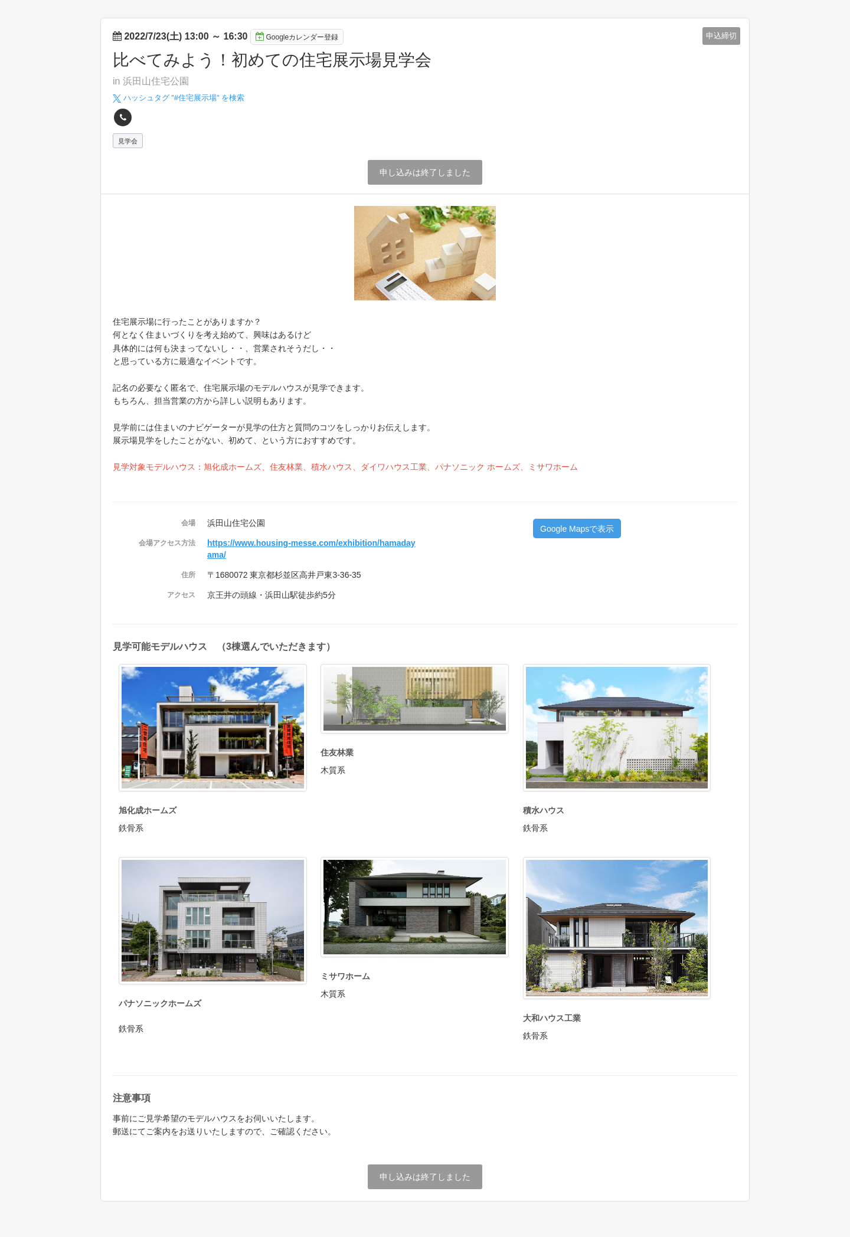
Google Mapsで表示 (577, 529)
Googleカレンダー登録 (297, 36)
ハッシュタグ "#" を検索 (178, 97)
